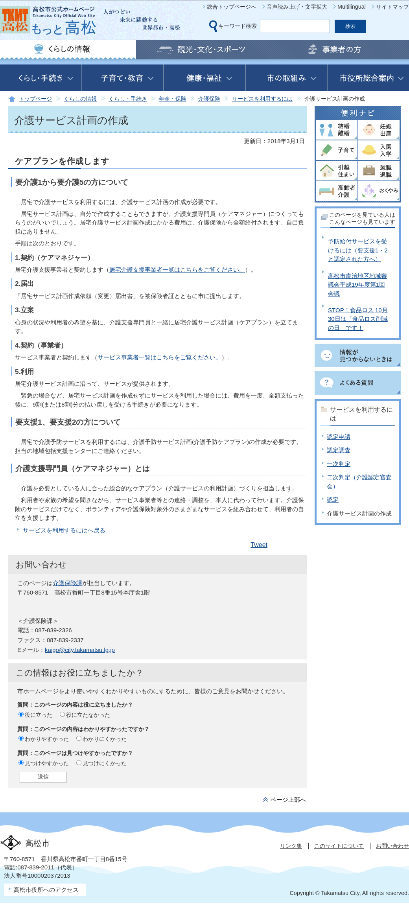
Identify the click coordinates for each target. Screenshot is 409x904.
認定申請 (338, 436)
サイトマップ (392, 7)
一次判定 (338, 463)
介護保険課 (67, 583)
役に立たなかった (88, 715)
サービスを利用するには (262, 99)
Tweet (259, 544)
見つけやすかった (47, 763)
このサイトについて (339, 846)
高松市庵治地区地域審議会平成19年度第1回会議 (357, 284)
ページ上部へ (288, 799)
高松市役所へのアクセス (46, 889)
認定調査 (338, 450)
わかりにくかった (105, 739)
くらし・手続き (128, 99)
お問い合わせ (392, 846)
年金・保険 (172, 99)
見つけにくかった (105, 763)
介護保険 (209, 99)
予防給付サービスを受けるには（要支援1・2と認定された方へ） (358, 250)
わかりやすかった (47, 739)
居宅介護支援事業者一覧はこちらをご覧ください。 (177, 269)
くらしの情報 (80, 99)
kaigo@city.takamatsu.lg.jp (80, 649)
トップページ (35, 99)
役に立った (38, 715)
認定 (333, 499)
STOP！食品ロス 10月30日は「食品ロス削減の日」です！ (358, 319)
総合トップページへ (231, 7)
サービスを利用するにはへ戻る (64, 530)
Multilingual (351, 7)
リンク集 (291, 846)
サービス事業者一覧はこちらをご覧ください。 (159, 357)
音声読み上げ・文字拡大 (297, 7)
